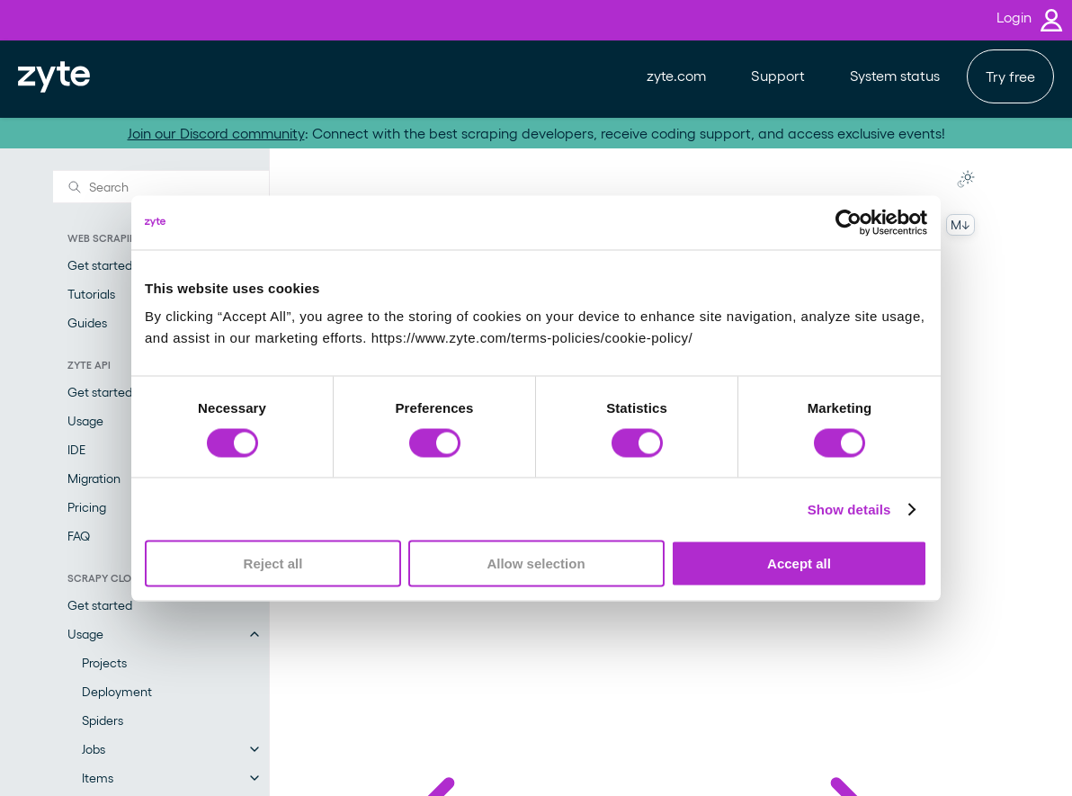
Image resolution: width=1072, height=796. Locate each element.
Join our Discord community (216, 132)
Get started (99, 605)
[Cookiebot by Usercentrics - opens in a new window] (848, 222)
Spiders (102, 720)
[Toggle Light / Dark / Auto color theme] (966, 179)
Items (97, 777)
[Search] (161, 186)
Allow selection (536, 563)
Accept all (799, 563)
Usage (85, 633)
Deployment (117, 691)
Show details (849, 508)
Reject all (273, 563)
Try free (1010, 76)
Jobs (93, 748)
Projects (104, 662)
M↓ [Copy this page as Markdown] (960, 224)
